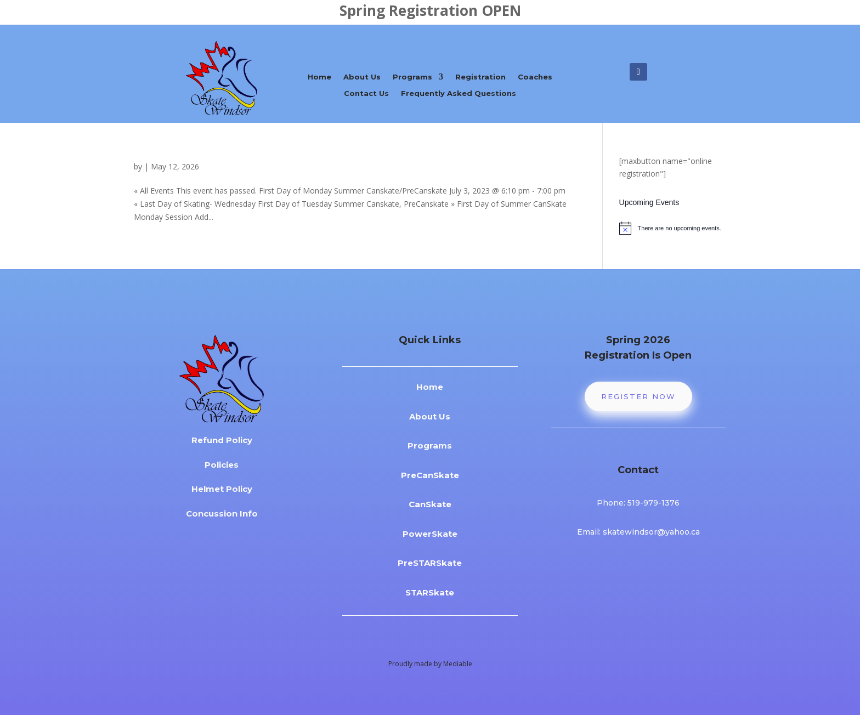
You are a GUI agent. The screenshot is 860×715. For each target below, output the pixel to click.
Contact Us (366, 93)
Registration (480, 77)
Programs (412, 77)
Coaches (535, 77)
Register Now (638, 396)
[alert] (672, 228)
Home (319, 77)
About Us (362, 77)
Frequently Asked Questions (458, 93)
